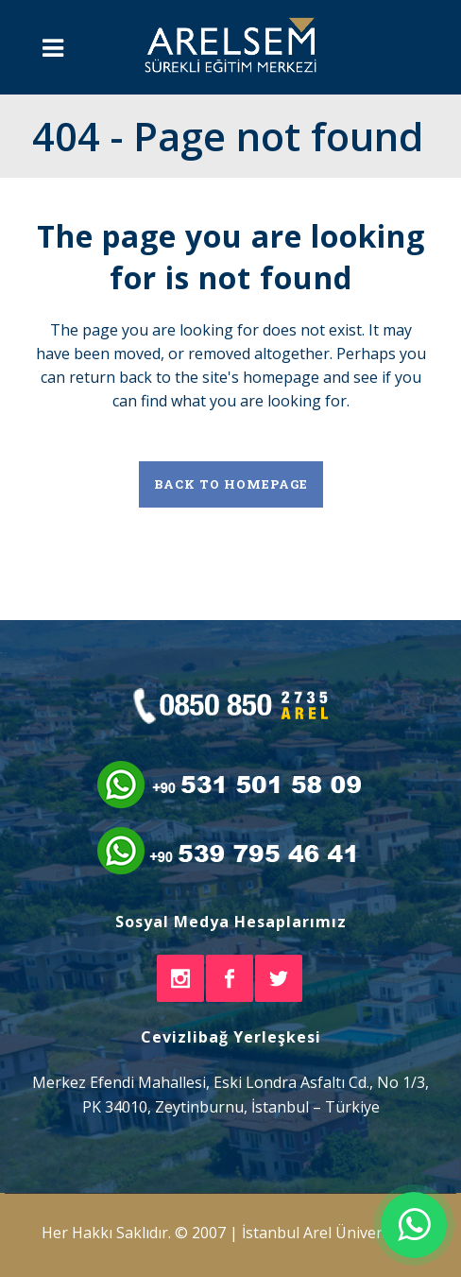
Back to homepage (231, 483)
